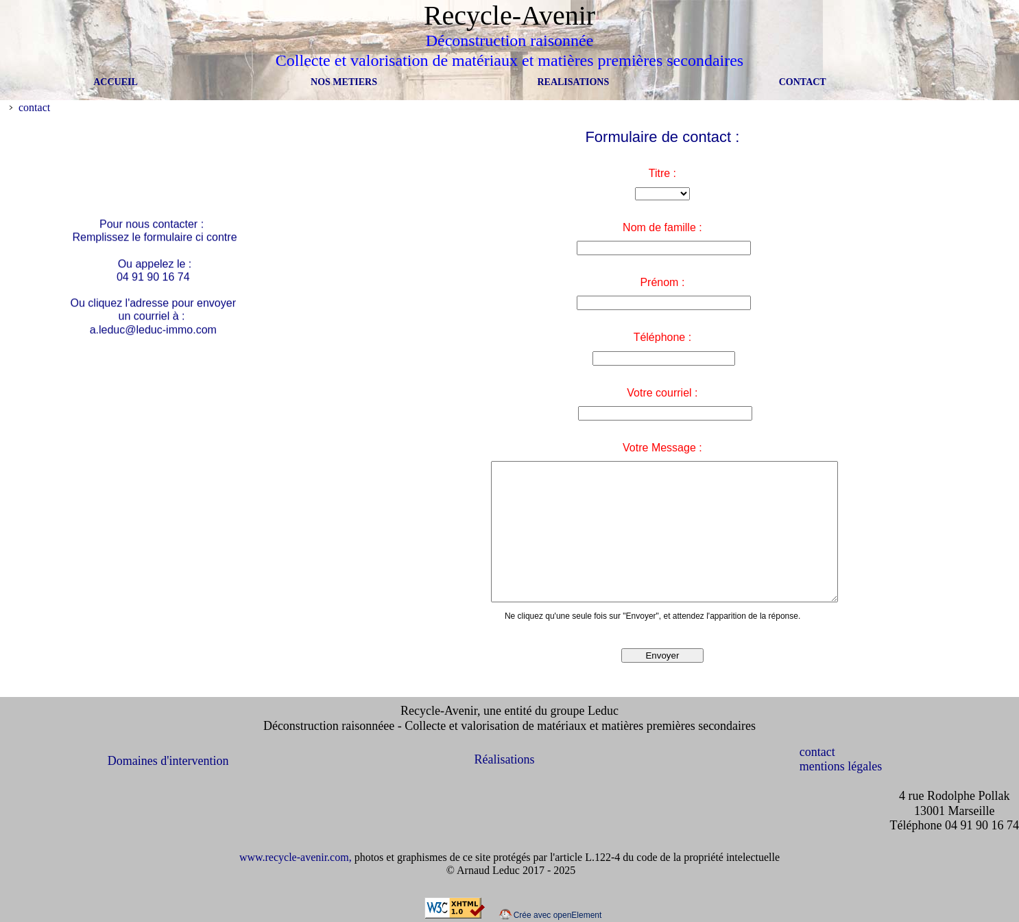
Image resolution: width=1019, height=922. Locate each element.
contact (34, 107)
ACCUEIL (115, 82)
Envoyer (662, 655)
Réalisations (505, 759)
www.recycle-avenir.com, (297, 857)
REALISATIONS (573, 82)
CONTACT (802, 82)
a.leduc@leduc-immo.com (152, 332)
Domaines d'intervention (168, 761)
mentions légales (841, 766)
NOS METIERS (344, 82)
